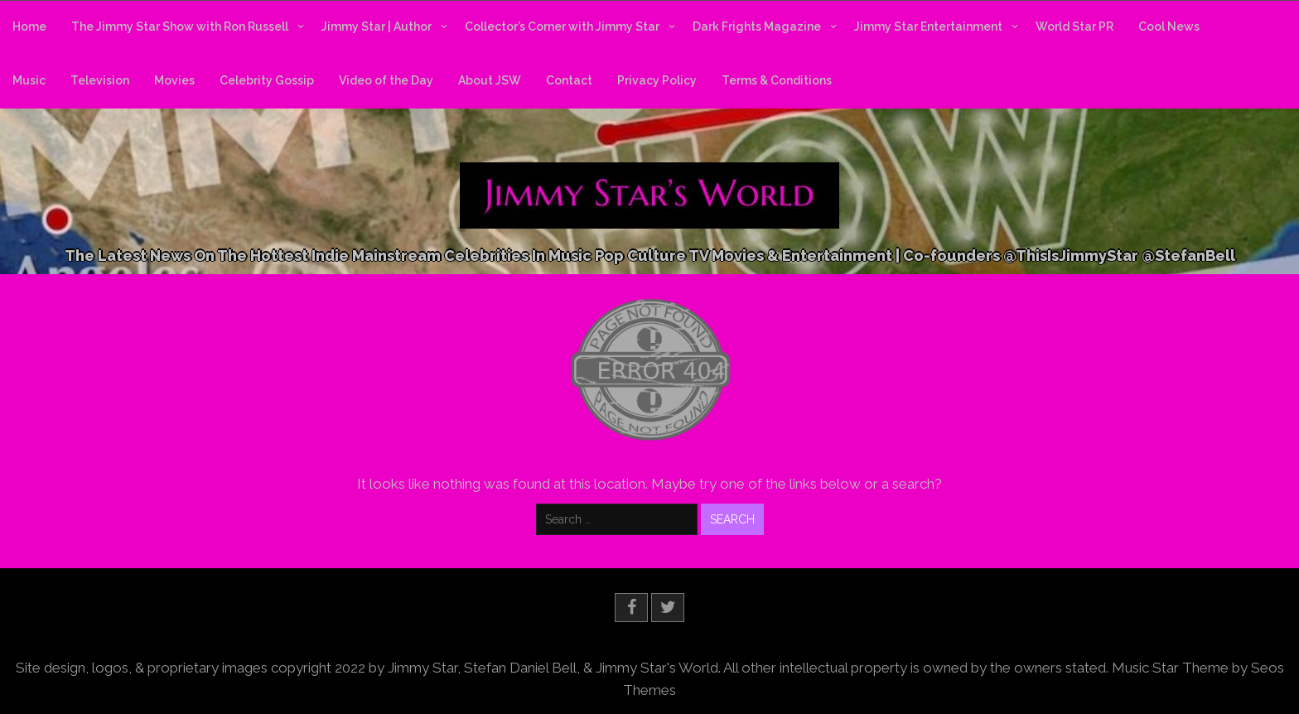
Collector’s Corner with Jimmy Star (562, 26)
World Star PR (1074, 26)
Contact (569, 80)
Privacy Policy (657, 80)
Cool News (1169, 26)
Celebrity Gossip (267, 80)
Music (29, 80)
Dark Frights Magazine (757, 26)
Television (99, 80)
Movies (174, 80)
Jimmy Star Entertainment (928, 26)
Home (29, 26)
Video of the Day (386, 80)
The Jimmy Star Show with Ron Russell (179, 26)
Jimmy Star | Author (376, 26)
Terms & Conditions (777, 80)
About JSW (489, 80)
